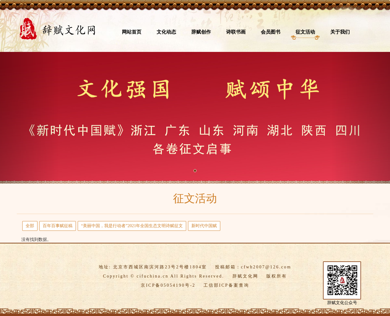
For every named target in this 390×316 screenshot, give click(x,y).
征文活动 (305, 32)
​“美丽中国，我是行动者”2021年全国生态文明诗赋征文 (132, 225)
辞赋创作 (201, 32)
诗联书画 (236, 32)
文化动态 (166, 32)
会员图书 (270, 32)
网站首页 (131, 32)
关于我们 (340, 32)
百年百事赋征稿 (58, 225)
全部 (30, 225)
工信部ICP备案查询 (226, 285)
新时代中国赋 (204, 225)
